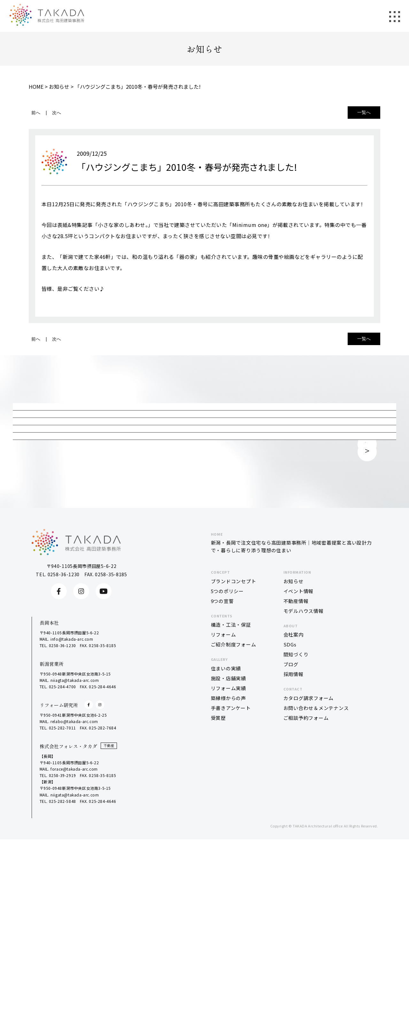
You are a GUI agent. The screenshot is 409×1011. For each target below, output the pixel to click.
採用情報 (293, 854)
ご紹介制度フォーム (233, 825)
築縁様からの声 (228, 878)
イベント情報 (298, 771)
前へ (35, 112)
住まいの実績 (226, 849)
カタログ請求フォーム (308, 878)
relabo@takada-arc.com (74, 902)
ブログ (290, 844)
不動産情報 (296, 781)
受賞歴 (218, 898)
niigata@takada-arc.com (74, 975)
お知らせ (293, 761)
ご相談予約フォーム (306, 898)
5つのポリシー (227, 771)
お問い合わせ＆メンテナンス (316, 888)
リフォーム (223, 815)
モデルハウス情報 (303, 791)
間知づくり (296, 835)
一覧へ (364, 112)
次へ (56, 112)
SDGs (290, 825)
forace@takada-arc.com (74, 949)
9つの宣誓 (222, 781)
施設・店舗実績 (228, 859)
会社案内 (293, 815)
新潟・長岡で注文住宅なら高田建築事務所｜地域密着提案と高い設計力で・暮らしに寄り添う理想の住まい (292, 723)
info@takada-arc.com (71, 819)
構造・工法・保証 (231, 805)
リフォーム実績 (228, 868)
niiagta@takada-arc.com (74, 861)
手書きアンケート (231, 888)
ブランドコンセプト (233, 761)
